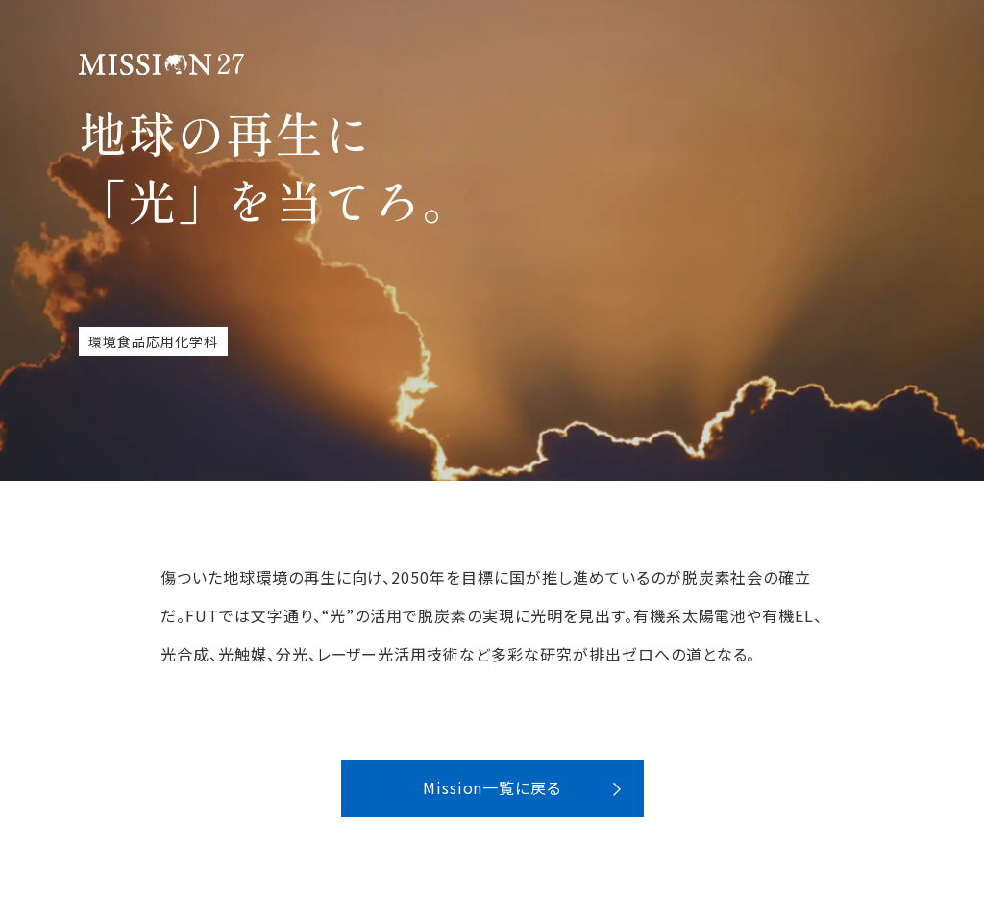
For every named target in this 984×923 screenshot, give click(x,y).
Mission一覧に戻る (492, 787)
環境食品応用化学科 (153, 341)
